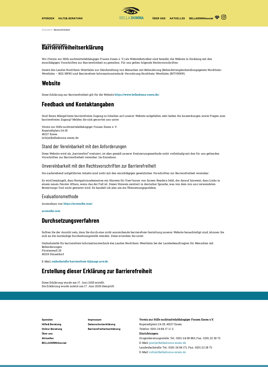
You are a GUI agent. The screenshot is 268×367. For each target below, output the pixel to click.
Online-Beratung (52, 328)
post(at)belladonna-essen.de (167, 342)
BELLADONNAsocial (201, 18)
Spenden (47, 319)
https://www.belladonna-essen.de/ (137, 94)
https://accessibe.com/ (78, 203)
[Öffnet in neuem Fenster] (223, 13)
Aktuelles (48, 338)
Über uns (47, 333)
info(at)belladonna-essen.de (167, 352)
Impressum (94, 319)
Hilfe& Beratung (51, 324)
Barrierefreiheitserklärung (104, 328)
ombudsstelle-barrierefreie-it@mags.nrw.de (80, 261)
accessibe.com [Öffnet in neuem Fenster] (51, 211)
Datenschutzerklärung (101, 324)
